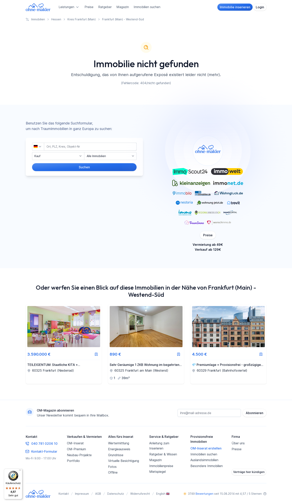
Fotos (112, 467)
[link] (64, 344)
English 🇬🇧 (162, 493)
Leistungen (69, 7)
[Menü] (20, 471)
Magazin (122, 7)
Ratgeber (105, 7)
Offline (113, 472)
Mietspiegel (157, 472)
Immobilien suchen (147, 7)
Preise (89, 7)
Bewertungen (204, 493)
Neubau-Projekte (79, 455)
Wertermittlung (118, 443)
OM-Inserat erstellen (206, 448)
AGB (98, 493)
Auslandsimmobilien (204, 460)
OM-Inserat (75, 443)
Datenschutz (115, 493)
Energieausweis (119, 449)
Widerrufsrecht (140, 493)
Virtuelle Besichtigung (123, 461)
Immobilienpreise (161, 466)
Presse (237, 449)
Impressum (82, 493)
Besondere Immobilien (206, 466)
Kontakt (64, 493)
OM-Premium (76, 449)
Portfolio (73, 461)
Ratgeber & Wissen (163, 454)
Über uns (238, 443)
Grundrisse (115, 455)
